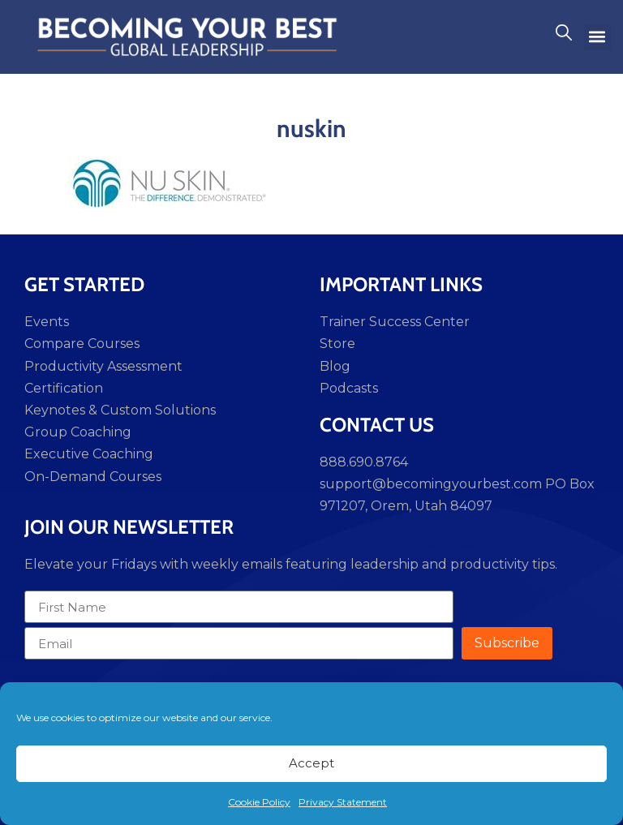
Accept (311, 763)
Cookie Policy (259, 802)
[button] (597, 37)
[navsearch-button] (564, 36)
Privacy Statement (343, 802)
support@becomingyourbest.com (431, 484)
